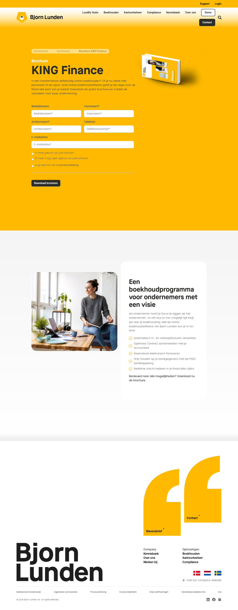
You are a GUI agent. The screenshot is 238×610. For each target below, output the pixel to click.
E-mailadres (40, 137)
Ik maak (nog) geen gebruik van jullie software (61, 158)
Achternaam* (41, 122)
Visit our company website (204, 580)
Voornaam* (93, 106)
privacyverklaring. (69, 165)
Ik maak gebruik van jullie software (54, 153)
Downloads (63, 51)
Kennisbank (41, 51)
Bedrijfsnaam (41, 106)
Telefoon (91, 122)
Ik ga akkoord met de (57, 165)
